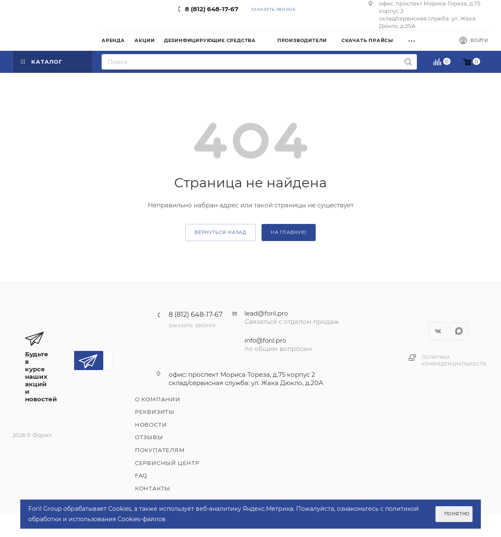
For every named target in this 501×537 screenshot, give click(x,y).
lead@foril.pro (266, 313)
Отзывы (149, 437)
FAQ (141, 475)
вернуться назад (220, 232)
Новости (151, 424)
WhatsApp (459, 331)
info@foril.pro (265, 340)
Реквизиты (154, 411)
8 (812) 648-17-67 (211, 9)
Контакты (152, 488)
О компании (157, 399)
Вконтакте (437, 331)
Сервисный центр (167, 463)
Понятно (457, 514)
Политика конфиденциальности (454, 361)
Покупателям (160, 450)
